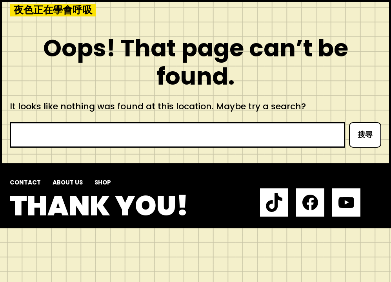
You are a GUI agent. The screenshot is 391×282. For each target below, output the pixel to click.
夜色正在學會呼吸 (53, 10)
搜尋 (365, 134)
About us (68, 182)
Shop (103, 182)
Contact (25, 182)
